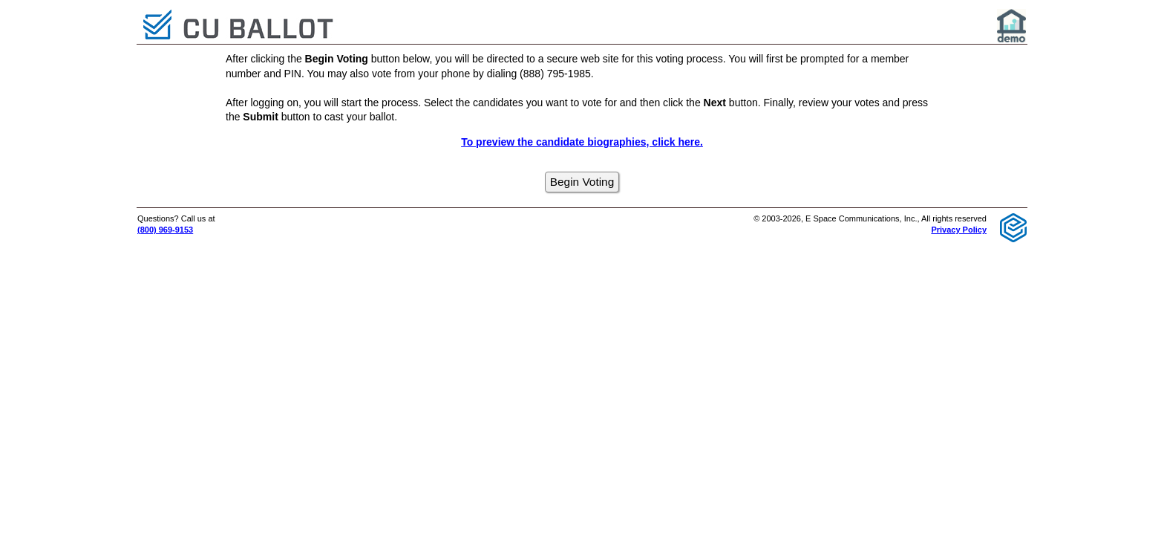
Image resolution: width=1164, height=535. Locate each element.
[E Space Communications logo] (1013, 226)
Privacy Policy (959, 229)
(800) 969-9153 (165, 229)
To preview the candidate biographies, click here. (582, 142)
